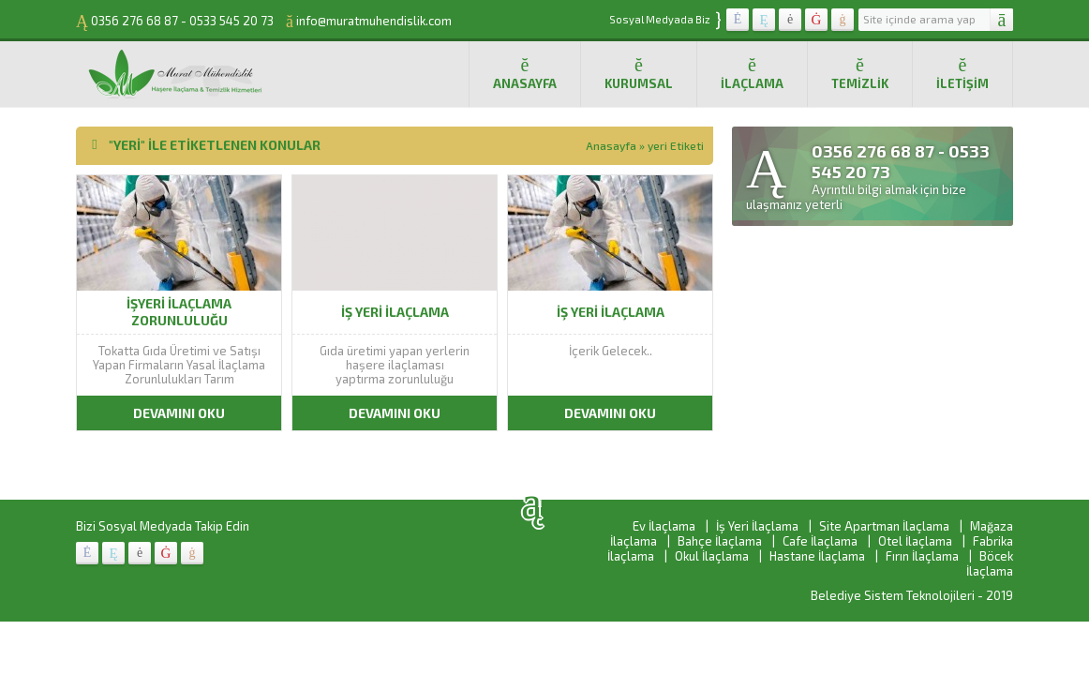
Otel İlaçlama (915, 540)
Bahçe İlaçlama (720, 540)
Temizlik (859, 73)
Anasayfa (525, 73)
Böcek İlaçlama (989, 563)
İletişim (962, 73)
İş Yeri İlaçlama (757, 525)
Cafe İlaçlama (820, 540)
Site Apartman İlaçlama (884, 525)
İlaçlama (752, 73)
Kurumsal (638, 73)
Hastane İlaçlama (817, 555)
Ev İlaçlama (664, 525)
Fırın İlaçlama (922, 555)
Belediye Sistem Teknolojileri (893, 595)
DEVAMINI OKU (179, 413)
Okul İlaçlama (712, 555)
